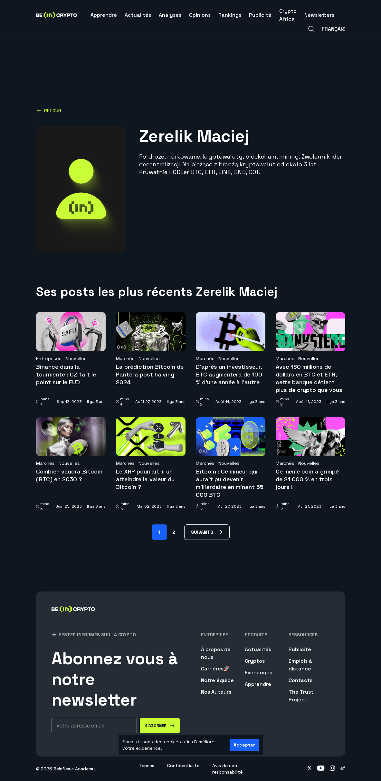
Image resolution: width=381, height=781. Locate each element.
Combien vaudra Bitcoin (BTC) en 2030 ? (69, 475)
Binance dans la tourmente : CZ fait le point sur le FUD (66, 374)
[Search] (311, 29)
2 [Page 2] (173, 532)
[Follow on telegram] (342, 769)
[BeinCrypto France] (73, 617)
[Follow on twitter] (309, 769)
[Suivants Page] (207, 532)
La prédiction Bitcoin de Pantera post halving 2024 (150, 374)
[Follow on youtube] (321, 769)
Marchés (125, 358)
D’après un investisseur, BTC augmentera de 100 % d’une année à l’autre (229, 374)
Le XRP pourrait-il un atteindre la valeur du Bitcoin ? (145, 479)
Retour (48, 110)
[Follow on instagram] (332, 769)
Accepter (244, 745)
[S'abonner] (159, 725)
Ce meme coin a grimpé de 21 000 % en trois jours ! (307, 479)
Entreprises (49, 358)
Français (333, 28)
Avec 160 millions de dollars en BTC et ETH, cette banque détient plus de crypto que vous (309, 378)
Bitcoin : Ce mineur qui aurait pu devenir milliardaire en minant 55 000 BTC (229, 483)
